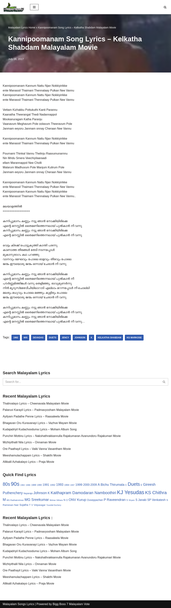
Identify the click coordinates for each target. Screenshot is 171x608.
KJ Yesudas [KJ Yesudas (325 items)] (130, 492)
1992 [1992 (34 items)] (52, 485)
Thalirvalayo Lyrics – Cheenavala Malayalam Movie (36, 403)
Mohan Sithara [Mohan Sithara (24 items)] (56, 500)
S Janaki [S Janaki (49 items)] (140, 499)
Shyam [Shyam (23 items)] (132, 500)
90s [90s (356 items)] (15, 484)
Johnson (80, 337)
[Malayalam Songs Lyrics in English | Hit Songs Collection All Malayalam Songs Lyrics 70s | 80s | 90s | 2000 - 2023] (14, 7)
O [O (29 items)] (67, 500)
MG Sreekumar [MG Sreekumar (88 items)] (37, 500)
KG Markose (134, 337)
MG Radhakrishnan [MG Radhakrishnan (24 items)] (15, 500)
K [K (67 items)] (49, 493)
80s (25, 337)
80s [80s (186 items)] (6, 484)
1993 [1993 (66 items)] (59, 484)
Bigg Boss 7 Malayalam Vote (71, 604)
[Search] (165, 7)
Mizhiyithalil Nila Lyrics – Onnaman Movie (29, 442)
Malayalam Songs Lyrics (18, 604)
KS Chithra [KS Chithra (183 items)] (156, 492)
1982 (15, 337)
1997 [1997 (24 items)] (72, 485)
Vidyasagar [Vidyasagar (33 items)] (40, 505)
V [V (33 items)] (32, 505)
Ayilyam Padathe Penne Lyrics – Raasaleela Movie (35, 416)
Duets (52, 337)
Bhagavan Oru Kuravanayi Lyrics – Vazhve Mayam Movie (40, 423)
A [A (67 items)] (99, 484)
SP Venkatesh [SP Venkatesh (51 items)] (156, 499)
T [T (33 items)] (30, 505)
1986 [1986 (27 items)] (28, 485)
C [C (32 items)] (126, 485)
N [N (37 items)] (64, 499)
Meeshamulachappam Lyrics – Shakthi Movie (32, 455)
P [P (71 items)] (105, 500)
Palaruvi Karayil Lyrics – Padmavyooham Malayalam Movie (41, 409)
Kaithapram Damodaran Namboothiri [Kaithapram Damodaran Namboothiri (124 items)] (83, 492)
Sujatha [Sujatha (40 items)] (23, 504)
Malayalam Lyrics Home (21, 27)
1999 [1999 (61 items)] (78, 484)
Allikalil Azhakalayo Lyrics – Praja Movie (28, 461)
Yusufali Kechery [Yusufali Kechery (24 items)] (53, 505)
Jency (65, 337)
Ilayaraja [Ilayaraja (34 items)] (28, 493)
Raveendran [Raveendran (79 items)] (116, 500)
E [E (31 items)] (141, 485)
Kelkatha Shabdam (109, 337)
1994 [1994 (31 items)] (66, 485)
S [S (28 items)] (127, 500)
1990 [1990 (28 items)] (39, 485)
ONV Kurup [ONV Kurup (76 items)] (77, 500)
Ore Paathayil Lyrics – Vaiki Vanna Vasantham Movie (37, 448)
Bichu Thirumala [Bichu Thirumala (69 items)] (112, 484)
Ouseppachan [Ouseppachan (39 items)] (95, 499)
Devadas (38, 337)
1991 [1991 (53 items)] (46, 484)
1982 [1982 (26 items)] (22, 485)
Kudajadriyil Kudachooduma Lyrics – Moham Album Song (40, 429)
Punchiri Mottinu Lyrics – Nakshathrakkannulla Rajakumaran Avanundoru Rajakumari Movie (62, 435)
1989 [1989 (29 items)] (33, 485)
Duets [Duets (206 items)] (134, 484)
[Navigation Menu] (34, 7)
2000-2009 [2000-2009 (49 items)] (90, 484)
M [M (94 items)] (4, 500)
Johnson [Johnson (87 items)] (40, 493)
